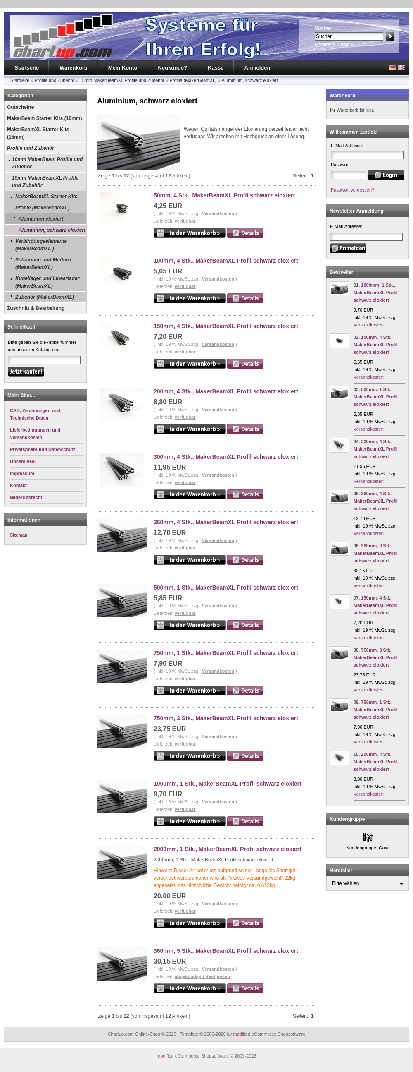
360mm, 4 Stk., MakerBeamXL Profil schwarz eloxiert (226, 522)
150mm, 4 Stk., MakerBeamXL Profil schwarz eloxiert (226, 326)
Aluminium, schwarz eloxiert (249, 80)
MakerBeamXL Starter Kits (46, 196)
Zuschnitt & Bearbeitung (35, 308)
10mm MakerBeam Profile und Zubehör (47, 163)
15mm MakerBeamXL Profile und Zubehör (122, 80)
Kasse (215, 68)
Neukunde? (172, 68)
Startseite (26, 68)
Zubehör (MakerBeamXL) (44, 297)
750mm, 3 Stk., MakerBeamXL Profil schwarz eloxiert (226, 718)
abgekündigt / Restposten (202, 976)
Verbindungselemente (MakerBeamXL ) (41, 245)
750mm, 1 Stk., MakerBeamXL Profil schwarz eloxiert (226, 653)
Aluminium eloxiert (41, 219)
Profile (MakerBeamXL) (192, 80)
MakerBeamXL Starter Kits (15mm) (38, 133)
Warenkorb (73, 68)
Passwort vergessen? (352, 189)
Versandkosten (218, 213)
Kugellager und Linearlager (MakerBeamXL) (47, 282)
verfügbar (185, 220)
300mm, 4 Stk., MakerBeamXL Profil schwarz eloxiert (226, 456)
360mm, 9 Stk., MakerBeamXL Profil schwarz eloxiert (226, 950)
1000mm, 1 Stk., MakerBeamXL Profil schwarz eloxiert (227, 783)
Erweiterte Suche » (334, 44)
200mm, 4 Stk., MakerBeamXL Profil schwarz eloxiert (226, 391)
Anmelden (257, 68)
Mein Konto (123, 68)
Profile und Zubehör (55, 80)
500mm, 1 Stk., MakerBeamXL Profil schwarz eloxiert (226, 587)
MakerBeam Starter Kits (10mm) (44, 118)
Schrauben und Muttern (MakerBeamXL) (43, 263)
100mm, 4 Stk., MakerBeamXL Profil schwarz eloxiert (226, 260)
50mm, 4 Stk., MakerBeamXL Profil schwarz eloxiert (224, 195)
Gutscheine (20, 107)
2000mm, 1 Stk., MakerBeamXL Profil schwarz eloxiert (227, 849)
